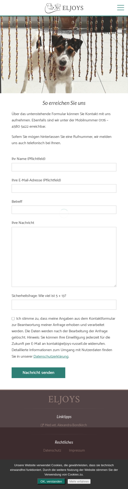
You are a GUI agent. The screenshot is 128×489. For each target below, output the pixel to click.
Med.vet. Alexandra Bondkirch (66, 425)
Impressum (77, 450)
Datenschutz (52, 450)
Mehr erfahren (79, 481)
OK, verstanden (51, 481)
